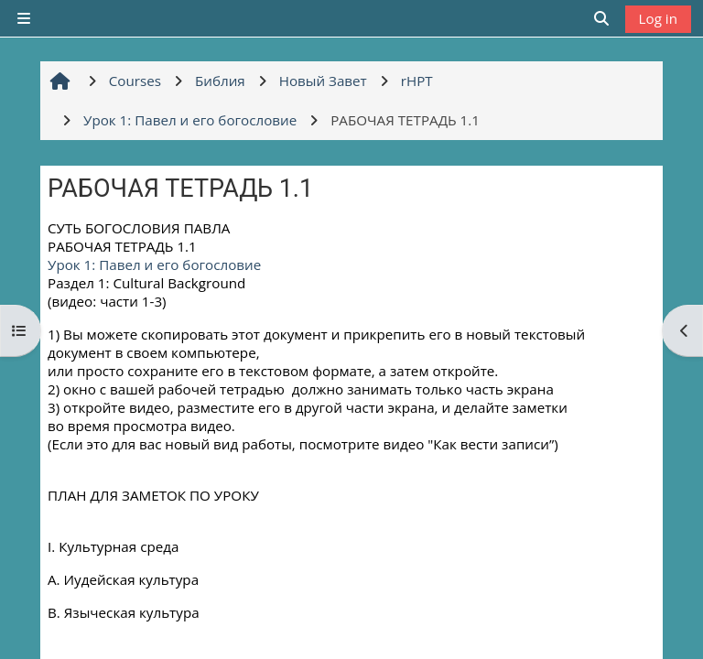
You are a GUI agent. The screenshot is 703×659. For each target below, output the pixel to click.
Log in (658, 18)
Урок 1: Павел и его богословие (154, 264)
